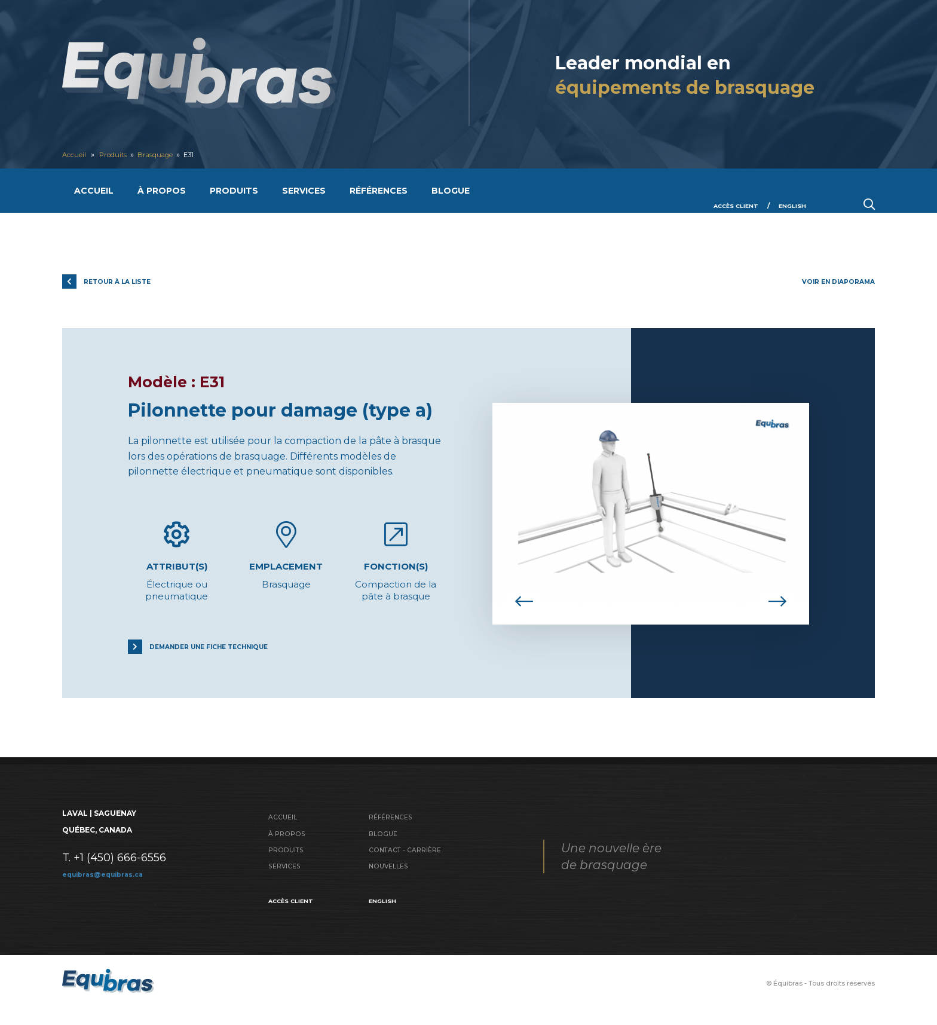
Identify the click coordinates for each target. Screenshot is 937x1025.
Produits (120, 154)
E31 (206, 154)
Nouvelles (391, 877)
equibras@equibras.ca (108, 883)
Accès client (727, 205)
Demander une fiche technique (222, 655)
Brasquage (168, 154)
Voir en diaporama (833, 281)
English (790, 205)
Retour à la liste (125, 281)
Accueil (76, 154)
